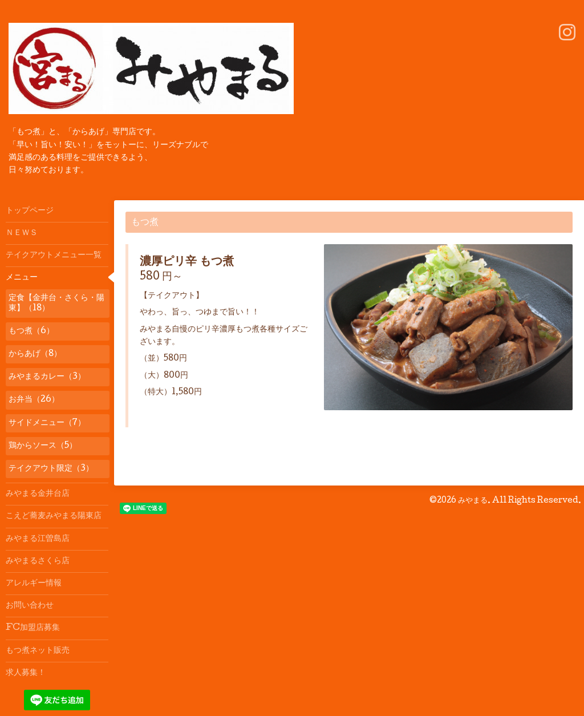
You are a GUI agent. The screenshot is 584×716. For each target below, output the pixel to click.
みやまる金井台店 (38, 494)
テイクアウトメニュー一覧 (54, 255)
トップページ (30, 211)
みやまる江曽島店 (38, 539)
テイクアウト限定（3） (51, 469)
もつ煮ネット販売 (38, 651)
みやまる (473, 501)
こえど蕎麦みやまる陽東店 (54, 516)
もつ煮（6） (31, 331)
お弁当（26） (34, 399)
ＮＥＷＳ (22, 233)
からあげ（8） (35, 354)
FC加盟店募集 (33, 628)
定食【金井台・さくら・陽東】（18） (56, 303)
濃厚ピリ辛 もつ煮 (187, 262)
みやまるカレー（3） (47, 377)
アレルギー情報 (34, 583)
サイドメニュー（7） (47, 423)
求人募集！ (26, 673)
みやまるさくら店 (38, 561)
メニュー (22, 277)
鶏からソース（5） (43, 446)
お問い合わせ (30, 605)
